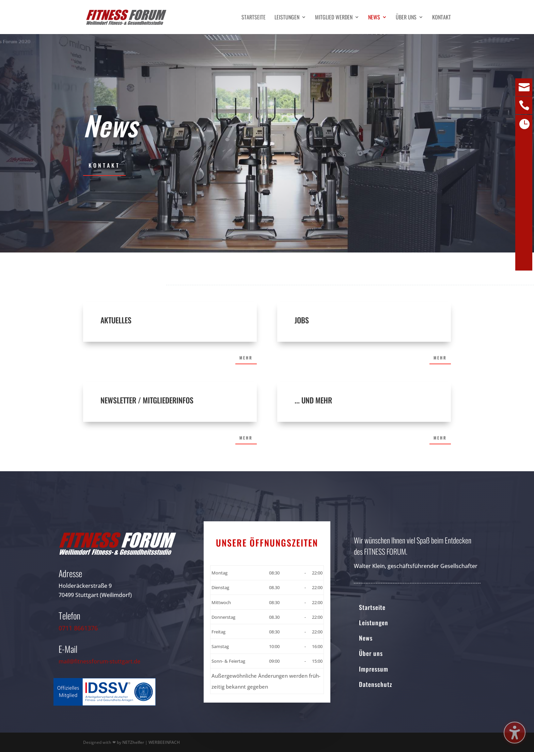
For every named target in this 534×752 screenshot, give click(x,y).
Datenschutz (375, 684)
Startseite (253, 18)
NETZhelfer (133, 742)
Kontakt (441, 18)
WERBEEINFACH (164, 742)
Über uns (406, 18)
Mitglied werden (333, 18)
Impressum (373, 668)
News (374, 18)
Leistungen (286, 18)
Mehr (246, 357)
